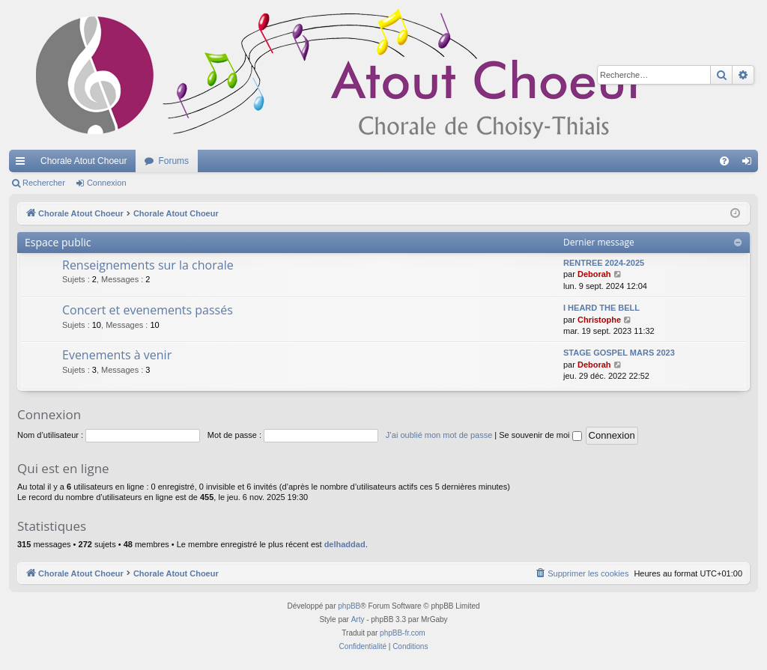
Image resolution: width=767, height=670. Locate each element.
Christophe (599, 319)
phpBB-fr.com (402, 633)
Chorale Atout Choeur (83, 161)
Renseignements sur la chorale (148, 265)
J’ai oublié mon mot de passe (439, 434)
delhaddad (345, 544)
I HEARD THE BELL (601, 307)
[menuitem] (724, 161)
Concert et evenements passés (147, 310)
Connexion (107, 182)
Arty (358, 619)
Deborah (594, 273)
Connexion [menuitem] (750, 164)
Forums (173, 161)
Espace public (58, 242)
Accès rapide (23, 164)
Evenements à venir (117, 355)
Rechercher (43, 182)
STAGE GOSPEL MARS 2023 (619, 352)
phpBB (349, 606)
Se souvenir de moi (540, 434)
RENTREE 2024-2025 (603, 262)
